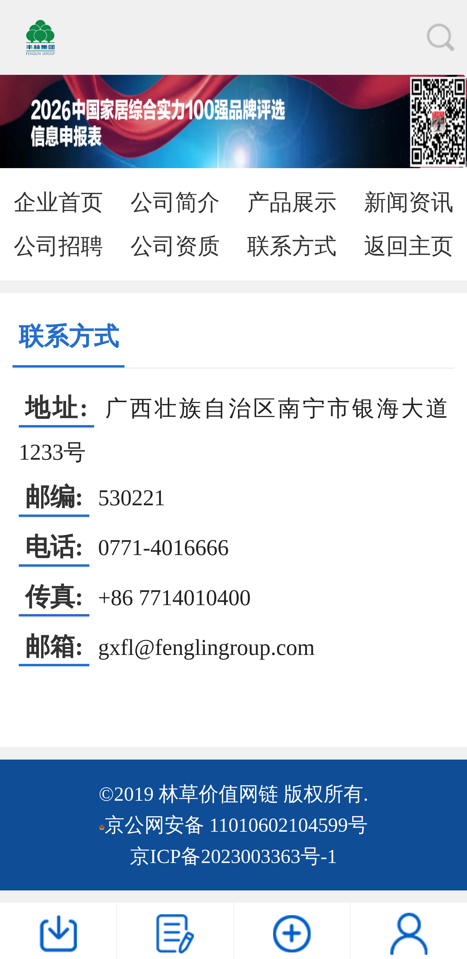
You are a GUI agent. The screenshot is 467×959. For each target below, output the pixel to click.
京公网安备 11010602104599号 (236, 825)
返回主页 (408, 246)
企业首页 (58, 202)
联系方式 (292, 246)
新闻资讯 (408, 202)
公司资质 (175, 246)
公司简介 (175, 202)
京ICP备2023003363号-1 (233, 856)
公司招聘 (58, 246)
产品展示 (292, 202)
